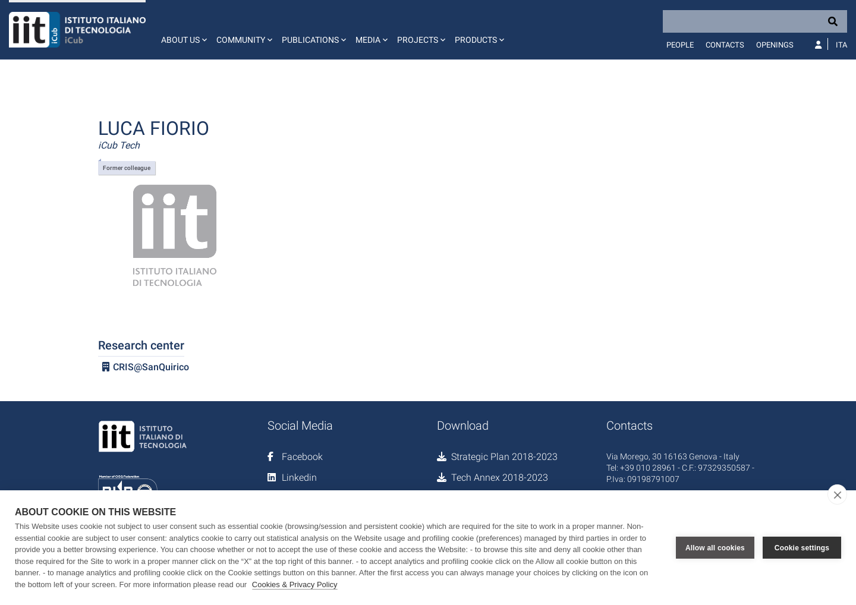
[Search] (755, 21)
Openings (775, 44)
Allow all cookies (715, 548)
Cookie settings (802, 548)
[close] (837, 494)
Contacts (725, 44)
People (680, 44)
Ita (841, 44)
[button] (182, 29)
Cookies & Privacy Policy (295, 584)
